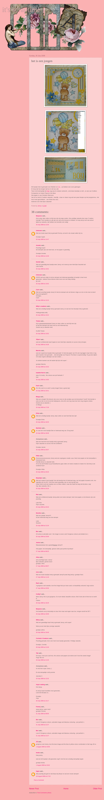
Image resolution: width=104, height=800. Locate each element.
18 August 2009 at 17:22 (43, 776)
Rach (37, 583)
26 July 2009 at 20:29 (42, 488)
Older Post (97, 789)
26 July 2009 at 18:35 (42, 422)
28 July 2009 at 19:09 (42, 614)
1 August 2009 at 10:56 (43, 747)
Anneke (38, 245)
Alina (37, 557)
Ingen (38, 771)
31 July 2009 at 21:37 (42, 724)
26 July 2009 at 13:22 (42, 315)
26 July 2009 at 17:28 (42, 407)
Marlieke (38, 428)
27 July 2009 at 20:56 (42, 588)
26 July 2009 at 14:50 (42, 379)
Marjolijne (39, 478)
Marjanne (39, 216)
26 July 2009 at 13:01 (42, 269)
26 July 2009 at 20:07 (42, 449)
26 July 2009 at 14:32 (42, 367)
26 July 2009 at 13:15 (42, 300)
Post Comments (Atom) (44, 792)
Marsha (38, 350)
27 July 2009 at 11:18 (42, 577)
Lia (59, 187)
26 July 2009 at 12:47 (42, 239)
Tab (37, 653)
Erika (37, 413)
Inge (48, 191)
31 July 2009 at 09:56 (42, 713)
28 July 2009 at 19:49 (42, 632)
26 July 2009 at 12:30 (42, 224)
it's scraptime (21, 9)
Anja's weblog (40, 684)
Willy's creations (41, 306)
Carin (37, 289)
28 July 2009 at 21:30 (42, 647)
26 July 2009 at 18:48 (42, 433)
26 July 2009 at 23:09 (42, 536)
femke (38, 752)
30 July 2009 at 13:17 (42, 701)
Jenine (38, 542)
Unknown (39, 230)
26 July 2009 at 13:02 (42, 283)
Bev (37, 531)
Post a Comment (39, 780)
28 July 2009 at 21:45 (42, 660)
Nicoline (38, 513)
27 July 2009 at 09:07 (42, 566)
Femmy (38, 706)
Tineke (38, 321)
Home (65, 789)
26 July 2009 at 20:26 (42, 472)
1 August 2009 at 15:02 (43, 765)
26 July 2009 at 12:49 (42, 256)
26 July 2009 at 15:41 (42, 390)
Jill (37, 741)
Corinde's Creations (42, 638)
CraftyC (38, 594)
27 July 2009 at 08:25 (42, 551)
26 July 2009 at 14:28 (42, 344)
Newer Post (34, 789)
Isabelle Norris (40, 372)
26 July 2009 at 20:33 (42, 507)
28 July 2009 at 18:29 (42, 603)
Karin (37, 385)
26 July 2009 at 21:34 (42, 525)
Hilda (37, 455)
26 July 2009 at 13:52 (42, 333)
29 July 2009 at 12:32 (42, 678)
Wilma (38, 620)
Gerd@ (38, 262)
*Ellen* (38, 339)
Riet (37, 494)
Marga (38, 396)
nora (37, 572)
